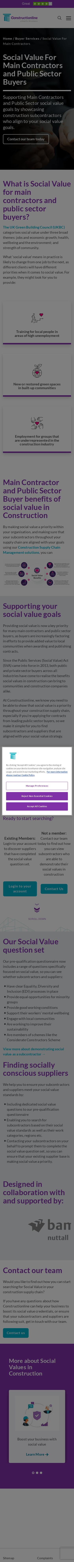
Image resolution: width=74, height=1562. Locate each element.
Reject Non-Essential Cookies (37, 796)
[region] (37, 781)
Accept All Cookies (37, 806)
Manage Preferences (37, 785)
